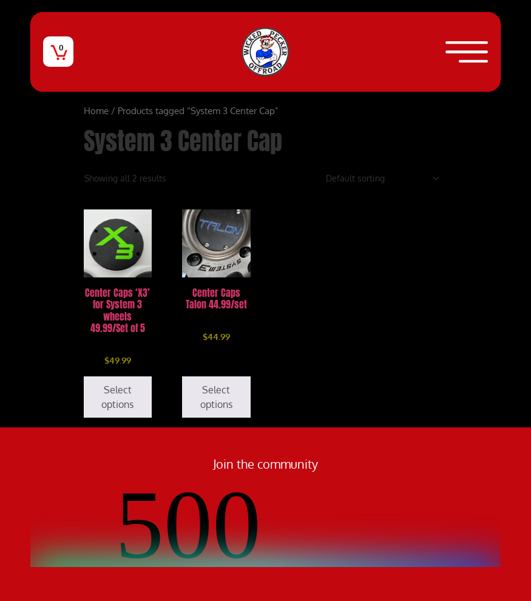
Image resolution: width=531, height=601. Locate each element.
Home (96, 110)
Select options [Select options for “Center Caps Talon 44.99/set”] (216, 397)
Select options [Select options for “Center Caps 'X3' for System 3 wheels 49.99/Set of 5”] (117, 397)
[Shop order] (383, 178)
